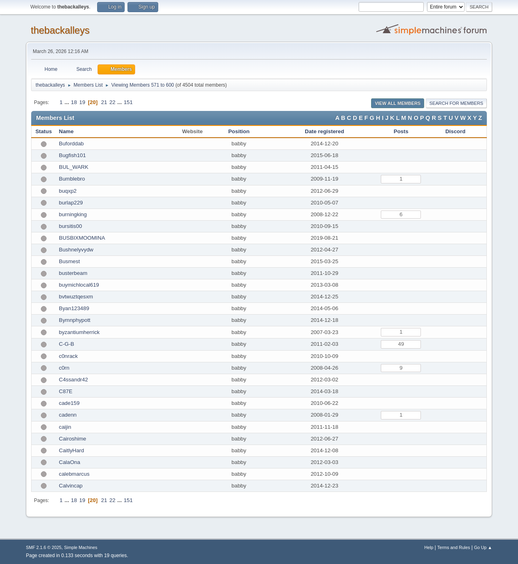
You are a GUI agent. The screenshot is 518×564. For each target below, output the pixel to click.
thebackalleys (60, 30)
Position (239, 131)
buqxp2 (68, 191)
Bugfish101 (72, 155)
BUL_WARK (74, 167)
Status (43, 131)
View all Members (397, 103)
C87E (65, 391)
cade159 (69, 403)
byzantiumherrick (79, 332)
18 (74, 102)
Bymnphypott (75, 320)
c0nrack (68, 356)
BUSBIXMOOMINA (82, 238)
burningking (73, 214)
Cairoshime (72, 439)
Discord (455, 131)
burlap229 (71, 203)
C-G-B (66, 344)
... (67, 102)
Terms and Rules (453, 547)
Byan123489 (74, 308)
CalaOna (70, 462)
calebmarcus (74, 474)
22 (112, 102)
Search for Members (456, 103)
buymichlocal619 (79, 285)
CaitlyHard (71, 450)
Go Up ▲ (483, 547)
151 (128, 102)
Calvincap (71, 486)
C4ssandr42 (73, 380)
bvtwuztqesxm (76, 297)
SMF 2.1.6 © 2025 (44, 547)
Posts (401, 131)
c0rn (64, 368)
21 (104, 102)
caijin (65, 427)
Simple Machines (80, 547)
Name (66, 131)
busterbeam (73, 273)
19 (82, 102)
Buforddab (71, 143)
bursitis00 (70, 226)
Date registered (324, 131)
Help (429, 547)
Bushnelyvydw (76, 250)
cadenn (68, 415)
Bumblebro (72, 179)
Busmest (69, 261)
